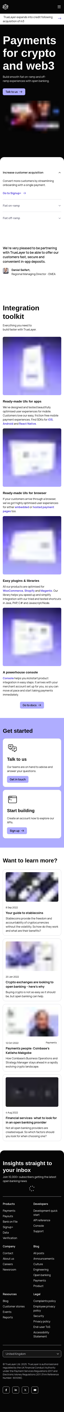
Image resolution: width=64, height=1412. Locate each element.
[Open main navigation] (59, 7)
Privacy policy (41, 1321)
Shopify (29, 591)
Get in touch (18, 779)
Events (7, 1312)
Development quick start (45, 1213)
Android (8, 424)
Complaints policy (44, 1301)
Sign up (17, 831)
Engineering (40, 1269)
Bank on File (10, 1221)
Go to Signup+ (14, 193)
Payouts (8, 1216)
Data (6, 1232)
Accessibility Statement (41, 1334)
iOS (50, 419)
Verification (10, 1238)
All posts (38, 1253)
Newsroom (9, 1269)
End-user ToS (41, 1327)
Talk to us (13, 92)
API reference (41, 1220)
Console (8, 678)
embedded (22, 507)
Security (38, 1316)
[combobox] (32, 1353)
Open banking (42, 1275)
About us (8, 1258)
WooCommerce (13, 591)
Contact (8, 1253)
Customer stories (14, 1306)
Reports (8, 1317)
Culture (38, 1264)
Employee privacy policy (44, 1308)
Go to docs (32, 705)
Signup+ (8, 1227)
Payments (9, 1211)
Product (38, 1286)
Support (38, 1231)
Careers (8, 1264)
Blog (5, 1301)
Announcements (43, 1258)
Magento (46, 591)
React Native (27, 424)
